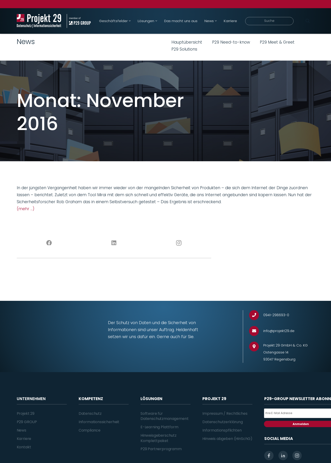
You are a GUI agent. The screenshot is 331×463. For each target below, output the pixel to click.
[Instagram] (178, 243)
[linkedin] (283, 455)
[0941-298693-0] (256, 315)
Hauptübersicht (186, 42)
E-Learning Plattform (159, 427)
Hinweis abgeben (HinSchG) (227, 438)
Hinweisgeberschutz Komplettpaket (158, 438)
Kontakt (24, 447)
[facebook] (269, 455)
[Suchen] (307, 21)
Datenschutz (90, 413)
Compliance (89, 430)
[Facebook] (49, 243)
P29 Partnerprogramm (161, 449)
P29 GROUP (27, 422)
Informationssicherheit (99, 422)
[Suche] (269, 21)
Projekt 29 (25, 413)
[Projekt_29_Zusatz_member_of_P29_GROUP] (79, 21)
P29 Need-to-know (231, 42)
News (21, 430)
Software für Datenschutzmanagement (164, 416)
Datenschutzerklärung (222, 422)
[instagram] (297, 455)
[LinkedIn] (113, 243)
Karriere (24, 438)
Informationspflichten (222, 430)
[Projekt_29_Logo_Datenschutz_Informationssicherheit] (39, 21)
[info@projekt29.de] (256, 331)
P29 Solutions (184, 49)
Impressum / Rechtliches (224, 413)
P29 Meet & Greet (277, 42)
